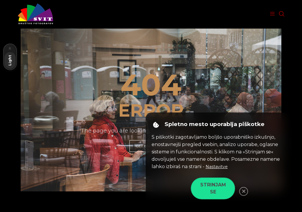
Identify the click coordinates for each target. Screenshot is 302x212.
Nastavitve (217, 166)
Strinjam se (213, 188)
